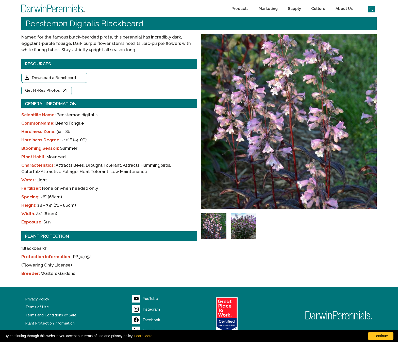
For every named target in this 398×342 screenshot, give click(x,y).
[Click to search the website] (369, 9)
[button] (240, 9)
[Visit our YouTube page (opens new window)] (145, 298)
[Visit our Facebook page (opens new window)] (146, 320)
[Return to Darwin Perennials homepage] (339, 315)
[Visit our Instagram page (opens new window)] (146, 309)
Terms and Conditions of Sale (51, 315)
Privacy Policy (37, 299)
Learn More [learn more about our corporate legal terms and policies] (143, 336)
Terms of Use (37, 307)
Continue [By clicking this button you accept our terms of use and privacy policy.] (381, 336)
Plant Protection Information (50, 323)
